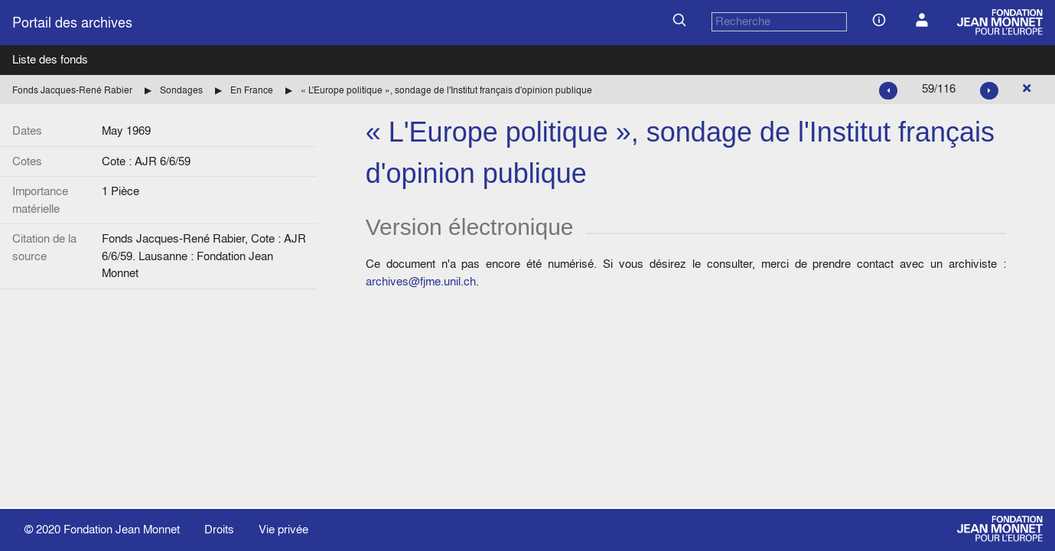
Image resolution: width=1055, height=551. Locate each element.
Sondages (181, 89)
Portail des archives (72, 22)
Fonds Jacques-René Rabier (72, 89)
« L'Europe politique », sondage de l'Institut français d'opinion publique (446, 89)
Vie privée (283, 529)
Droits (219, 529)
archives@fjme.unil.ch (421, 281)
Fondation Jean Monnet (121, 529)
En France (251, 89)
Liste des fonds (50, 59)
